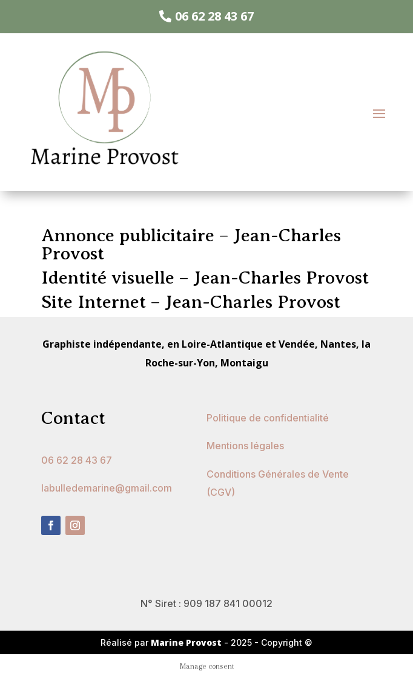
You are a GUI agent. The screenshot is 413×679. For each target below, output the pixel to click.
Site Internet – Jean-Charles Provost (190, 301)
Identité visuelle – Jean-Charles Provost (205, 277)
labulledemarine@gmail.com (106, 488)
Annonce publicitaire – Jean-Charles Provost (191, 244)
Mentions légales (245, 446)
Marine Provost (187, 642)
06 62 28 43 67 (214, 16)
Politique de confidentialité (267, 418)
